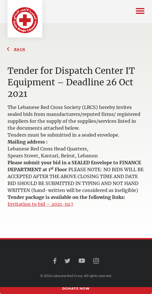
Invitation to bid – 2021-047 (40, 204)
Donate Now (76, 288)
